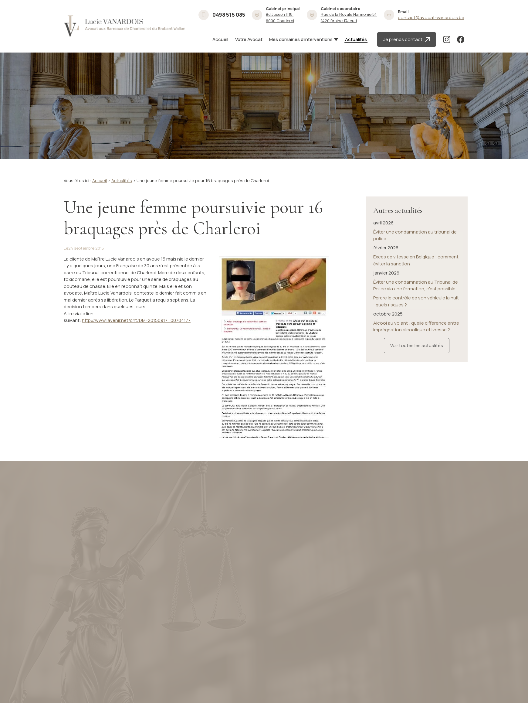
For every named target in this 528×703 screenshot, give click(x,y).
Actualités (356, 39)
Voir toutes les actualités (416, 342)
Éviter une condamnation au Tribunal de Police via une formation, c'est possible (415, 282)
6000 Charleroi (280, 17)
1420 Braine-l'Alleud (349, 17)
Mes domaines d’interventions (301, 39)
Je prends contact (406, 39)
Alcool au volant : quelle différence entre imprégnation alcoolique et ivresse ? (416, 323)
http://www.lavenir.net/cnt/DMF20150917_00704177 (136, 320)
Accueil (220, 39)
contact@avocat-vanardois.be (431, 17)
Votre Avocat (248, 39)
